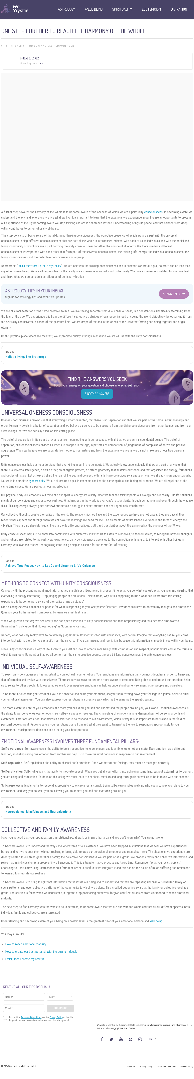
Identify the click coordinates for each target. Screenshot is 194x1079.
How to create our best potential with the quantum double (41, 952)
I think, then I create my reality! (24, 959)
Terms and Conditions (166, 1066)
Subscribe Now (174, 294)
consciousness (153, 212)
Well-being (93, 9)
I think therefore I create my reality (39, 266)
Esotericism (151, 9)
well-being (156, 921)
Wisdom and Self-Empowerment (52, 45)
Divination (179, 9)
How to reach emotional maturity (25, 944)
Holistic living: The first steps (25, 357)
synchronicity (37, 481)
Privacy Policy (145, 1066)
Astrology (66, 9)
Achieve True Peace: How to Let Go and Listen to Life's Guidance (50, 566)
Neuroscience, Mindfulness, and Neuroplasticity (38, 812)
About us (131, 1066)
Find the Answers (97, 394)
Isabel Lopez (31, 58)
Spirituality (15, 45)
